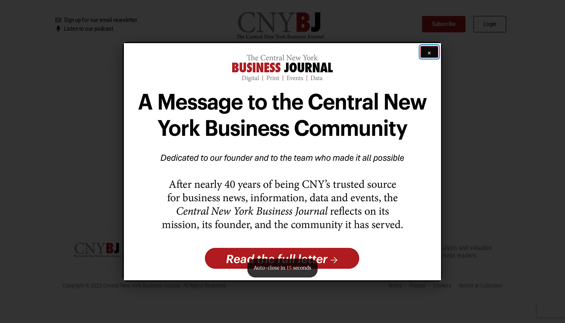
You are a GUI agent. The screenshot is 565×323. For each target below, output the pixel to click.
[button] (282, 161)
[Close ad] (429, 52)
